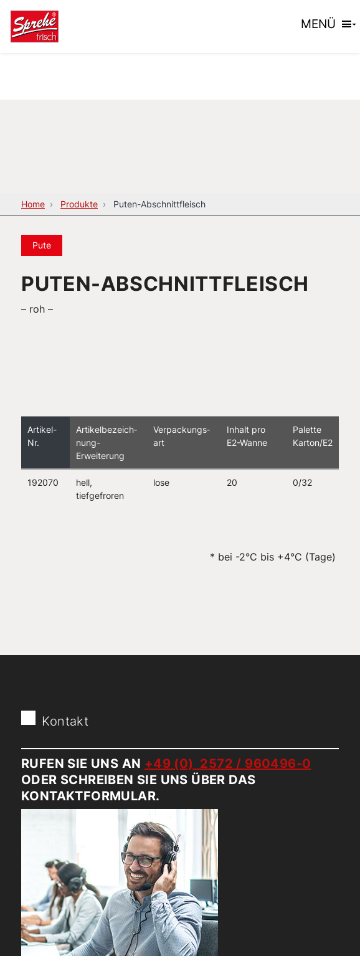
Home (33, 204)
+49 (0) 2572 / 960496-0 (227, 763)
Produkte (79, 204)
